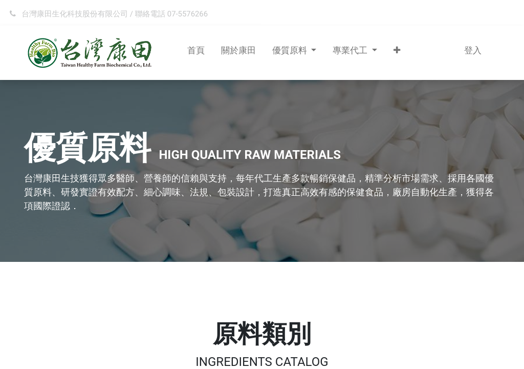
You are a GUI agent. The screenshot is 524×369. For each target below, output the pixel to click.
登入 (473, 50)
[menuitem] (196, 53)
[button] (397, 53)
